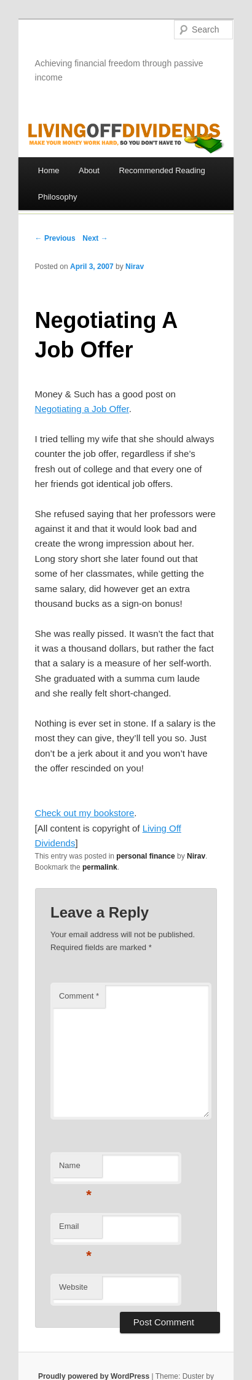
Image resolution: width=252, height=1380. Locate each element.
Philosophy (57, 196)
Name (75, 1169)
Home (49, 170)
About (89, 170)
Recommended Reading (162, 170)
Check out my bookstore (85, 813)
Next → (95, 238)
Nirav (134, 266)
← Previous (55, 238)
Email (75, 1230)
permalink (99, 867)
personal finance (145, 856)
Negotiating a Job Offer (82, 408)
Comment (79, 995)
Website (73, 1287)
